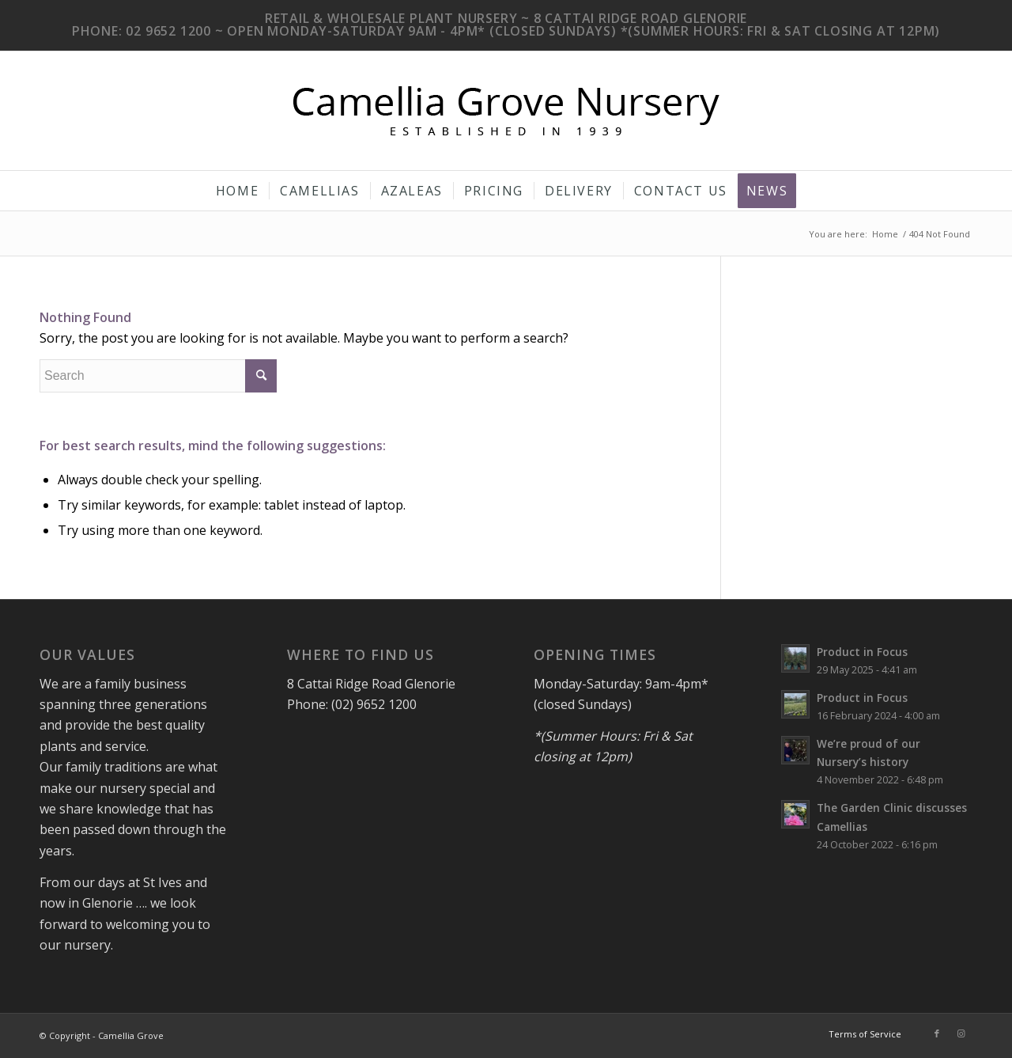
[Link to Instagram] (960, 1033)
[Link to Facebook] (937, 1033)
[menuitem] (237, 190)
